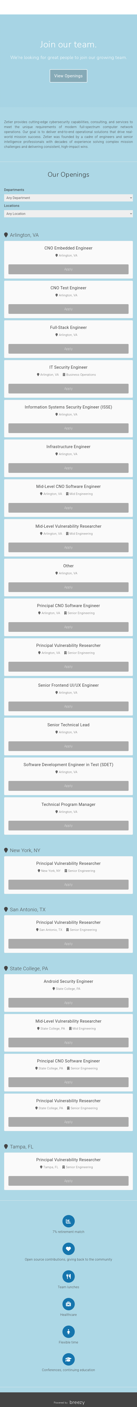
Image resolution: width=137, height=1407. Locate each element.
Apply (68, 269)
